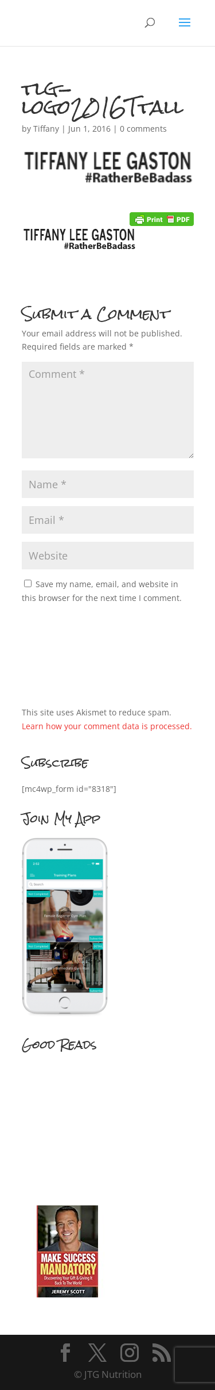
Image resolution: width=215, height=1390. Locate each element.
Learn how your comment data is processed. (107, 726)
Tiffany (46, 128)
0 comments (143, 128)
